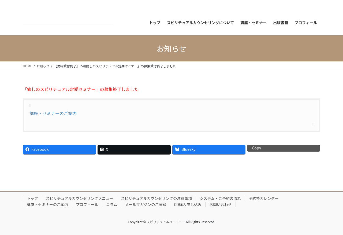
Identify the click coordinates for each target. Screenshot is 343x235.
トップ (32, 198)
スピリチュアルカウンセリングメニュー (79, 198)
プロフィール (87, 204)
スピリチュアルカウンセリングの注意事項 (156, 198)
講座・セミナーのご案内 (53, 113)
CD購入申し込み (188, 204)
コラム (111, 204)
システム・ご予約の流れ (220, 198)
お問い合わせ (220, 204)
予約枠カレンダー (264, 198)
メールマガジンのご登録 (145, 204)
